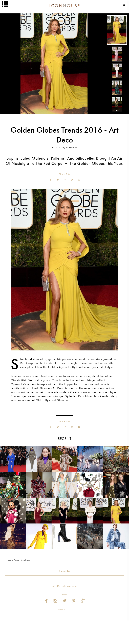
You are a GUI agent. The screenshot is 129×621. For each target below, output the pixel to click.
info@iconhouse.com (64, 586)
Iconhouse (64, 5)
